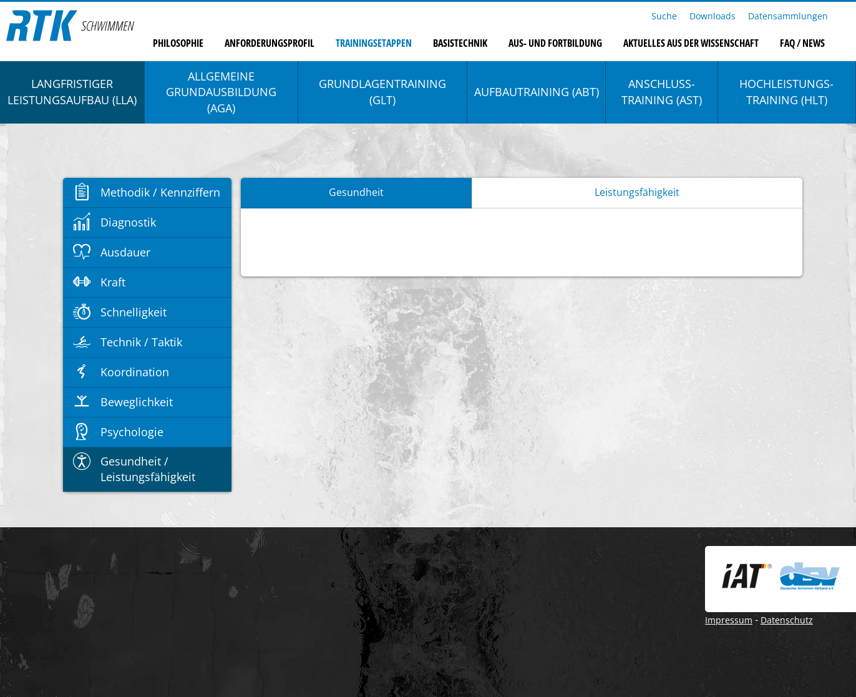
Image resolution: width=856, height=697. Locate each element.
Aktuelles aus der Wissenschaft (691, 43)
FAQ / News (802, 43)
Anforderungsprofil (269, 43)
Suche (664, 16)
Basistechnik (460, 43)
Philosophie (178, 43)
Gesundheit (356, 192)
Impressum (728, 620)
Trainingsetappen (374, 43)
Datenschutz (787, 620)
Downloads (712, 16)
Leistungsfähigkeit (637, 192)
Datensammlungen (788, 16)
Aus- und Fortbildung (555, 43)
